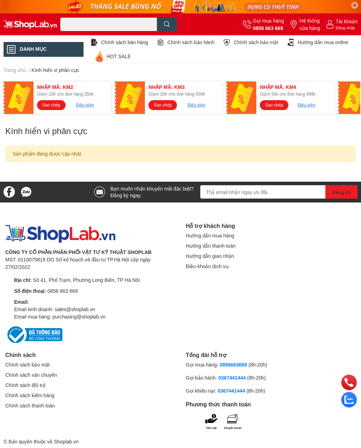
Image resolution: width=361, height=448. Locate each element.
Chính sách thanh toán (30, 405)
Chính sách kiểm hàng (30, 395)
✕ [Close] (355, 5)
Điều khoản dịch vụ (207, 266)
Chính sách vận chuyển (31, 375)
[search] (167, 24)
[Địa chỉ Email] (278, 192)
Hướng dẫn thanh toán (210, 246)
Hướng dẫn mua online (323, 42)
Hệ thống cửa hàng (309, 24)
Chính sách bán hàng (124, 42)
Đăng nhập (345, 27)
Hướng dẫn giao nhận (210, 256)
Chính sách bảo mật (256, 42)
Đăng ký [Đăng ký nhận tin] (341, 192)
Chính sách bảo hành (190, 42)
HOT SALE (118, 56)
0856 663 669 (268, 28)
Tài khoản (346, 21)
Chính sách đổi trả (25, 385)
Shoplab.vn (66, 441)
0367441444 (232, 378)
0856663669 (233, 365)
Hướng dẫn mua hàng (210, 235)
